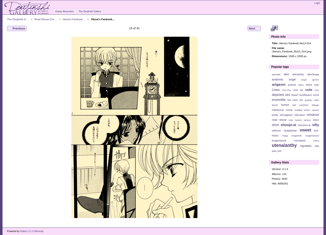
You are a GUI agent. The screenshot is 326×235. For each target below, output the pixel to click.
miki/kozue (278, 110)
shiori (316, 120)
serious (307, 120)
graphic (308, 100)
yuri (279, 151)
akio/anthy (298, 74)
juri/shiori (304, 105)
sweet (305, 130)
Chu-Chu (286, 90)
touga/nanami (312, 135)
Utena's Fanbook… (74, 19)
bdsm (301, 85)
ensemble (279, 100)
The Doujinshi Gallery (90, 11)
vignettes (306, 146)
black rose (312, 84)
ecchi (316, 95)
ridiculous (299, 115)
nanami (315, 110)
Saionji (298, 120)
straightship (290, 130)
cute (308, 90)
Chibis (276, 90)
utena (316, 140)
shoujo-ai (288, 125)
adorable (276, 74)
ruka (291, 120)
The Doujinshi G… (18, 19)
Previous (16, 28)
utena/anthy (284, 145)
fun (301, 100)
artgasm (278, 84)
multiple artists (302, 110)
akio (286, 74)
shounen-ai (304, 125)
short (275, 125)
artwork (292, 84)
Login (317, 3)
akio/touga (313, 74)
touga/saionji (279, 140)
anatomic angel (284, 79)
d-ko (317, 90)
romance (313, 114)
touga (285, 135)
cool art (298, 90)
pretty (275, 115)
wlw (317, 146)
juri (294, 105)
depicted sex (281, 95)
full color (292, 100)
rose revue (279, 119)
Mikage (315, 105)
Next (254, 28)
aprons (315, 79)
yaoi (274, 151)
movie (289, 110)
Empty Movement (64, 11)
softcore (276, 130)
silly (315, 125)
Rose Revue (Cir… (46, 19)
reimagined (286, 115)
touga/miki (297, 135)
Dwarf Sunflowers (301, 95)
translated (299, 140)
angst (304, 79)
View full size (274, 28)
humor (285, 105)
